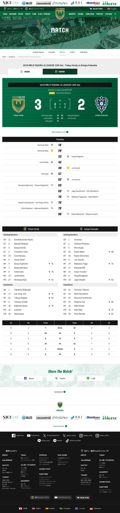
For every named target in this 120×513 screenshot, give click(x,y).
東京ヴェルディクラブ (36, 9)
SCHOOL (81, 14)
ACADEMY (72, 14)
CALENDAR (12, 14)
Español (50, 502)
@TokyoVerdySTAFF (51, 429)
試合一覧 (4, 462)
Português (65, 502)
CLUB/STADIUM (38, 52)
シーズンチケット (85, 472)
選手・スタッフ (25, 452)
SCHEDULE (12, 57)
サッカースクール (43, 452)
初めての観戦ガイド (7, 466)
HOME (4, 57)
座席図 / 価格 (5, 474)
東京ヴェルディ (11, 445)
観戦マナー (24, 466)
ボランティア (24, 468)
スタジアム (24, 464)
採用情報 (51, 510)
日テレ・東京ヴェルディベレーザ (96, 445)
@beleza (57, 434)
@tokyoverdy (44, 434)
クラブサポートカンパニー (46, 477)
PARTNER (99, 14)
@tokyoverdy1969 (73, 434)
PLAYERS (52, 52)
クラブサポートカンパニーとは (47, 475)
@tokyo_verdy (85, 429)
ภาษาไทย (80, 502)
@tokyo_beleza (69, 429)
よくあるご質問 (7, 510)
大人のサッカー (43, 454)
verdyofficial (18, 429)
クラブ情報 (24, 462)
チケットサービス (85, 478)
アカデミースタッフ (26, 482)
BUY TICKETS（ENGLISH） (9, 482)
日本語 (23, 502)
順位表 (4, 464)
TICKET (27, 14)
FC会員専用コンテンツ (63, 452)
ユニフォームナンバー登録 (28, 454)
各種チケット (5, 480)
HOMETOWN (90, 14)
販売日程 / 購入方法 (7, 476)
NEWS (5, 14)
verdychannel (33, 429)
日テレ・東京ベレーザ (15, 9)
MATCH (20, 14)
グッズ (59, 454)
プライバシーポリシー (38, 510)
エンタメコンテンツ (63, 456)
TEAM (34, 14)
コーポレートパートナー (45, 471)
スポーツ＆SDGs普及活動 (45, 456)
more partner (58, 420)
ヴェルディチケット (64, 491)
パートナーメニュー (44, 473)
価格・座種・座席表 (86, 474)
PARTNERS (83, 52)
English (112, 9)
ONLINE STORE (98, 9)
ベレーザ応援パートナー (105, 486)
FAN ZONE (108, 14)
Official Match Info (58, 132)
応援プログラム (62, 458)
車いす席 (4, 478)
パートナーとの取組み (45, 479)
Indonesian (95, 502)
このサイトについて (21, 510)
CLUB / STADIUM (44, 14)
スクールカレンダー (44, 458)
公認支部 (23, 470)
